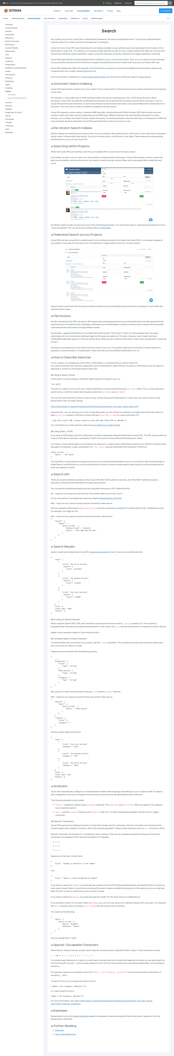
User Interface (49, 18)
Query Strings (145, 76)
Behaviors (9, 38)
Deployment (10, 51)
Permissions (10, 74)
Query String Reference (17, 98)
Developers (98, 11)
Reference (75, 18)
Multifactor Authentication (15, 68)
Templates (9, 119)
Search (8, 91)
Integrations (10, 64)
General (8, 58)
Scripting (9, 88)
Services (8, 105)
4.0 (168, 18)
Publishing (9, 81)
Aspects (8, 31)
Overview (9, 24)
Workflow (9, 132)
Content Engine (34, 18)
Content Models (11, 48)
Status (108, 3)
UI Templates (105, 227)
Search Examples (81, 1016)
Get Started (166, 10)
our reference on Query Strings (106, 425)
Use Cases (69, 11)
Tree (7, 129)
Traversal (9, 125)
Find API (84, 68)
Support (128, 3)
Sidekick (8, 109)
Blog (119, 11)
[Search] (151, 3)
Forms (85, 18)
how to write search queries (94, 76)
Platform (57, 11)
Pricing (110, 11)
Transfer (8, 122)
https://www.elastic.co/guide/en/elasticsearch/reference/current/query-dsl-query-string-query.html (94, 406)
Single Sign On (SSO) (13, 112)
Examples (12, 94)
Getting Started (18, 18)
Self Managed (96, 18)
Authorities (9, 34)
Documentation (83, 11)
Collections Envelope (99, 552)
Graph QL (9, 61)
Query (7, 84)
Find (7, 54)
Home (5, 18)
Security (8, 102)
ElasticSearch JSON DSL (111, 498)
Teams (8, 115)
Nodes (8, 71)
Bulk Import (10, 44)
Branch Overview (12, 41)
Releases (118, 3)
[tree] (22, 78)
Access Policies (11, 28)
